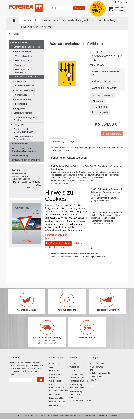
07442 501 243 (23, 179)
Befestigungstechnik (23, 113)
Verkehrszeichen (30, 20)
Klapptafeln (20, 108)
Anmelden (121, 2)
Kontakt (72, 363)
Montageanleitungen (77, 381)
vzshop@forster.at (20, 176)
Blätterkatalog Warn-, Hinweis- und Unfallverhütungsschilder (77, 396)
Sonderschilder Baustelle (26, 77)
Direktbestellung (106, 20)
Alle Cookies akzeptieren (58, 243)
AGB (51, 367)
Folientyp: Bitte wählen (105, 81)
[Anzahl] (96, 133)
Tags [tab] (72, 141)
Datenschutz (54, 370)
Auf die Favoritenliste (102, 95)
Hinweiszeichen (22, 60)
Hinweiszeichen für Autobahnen (23, 70)
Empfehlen (100, 107)
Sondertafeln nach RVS (25, 90)
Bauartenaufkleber (57, 398)
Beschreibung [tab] (58, 141)
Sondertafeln (21, 95)
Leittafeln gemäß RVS (25, 86)
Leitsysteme (19, 125)
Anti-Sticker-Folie (23, 99)
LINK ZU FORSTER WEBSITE (37, 27)
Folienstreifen (21, 104)
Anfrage (98, 101)
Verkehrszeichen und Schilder (27, 47)
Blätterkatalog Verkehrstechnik (76, 386)
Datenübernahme (57, 402)
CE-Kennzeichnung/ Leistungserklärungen (57, 388)
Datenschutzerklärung (56, 235)
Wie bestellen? (55, 381)
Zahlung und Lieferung (55, 376)
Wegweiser (20, 65)
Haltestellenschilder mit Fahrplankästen (24, 137)
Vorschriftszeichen (23, 56)
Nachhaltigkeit (55, 394)
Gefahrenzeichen (23, 51)
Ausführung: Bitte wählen (106, 88)
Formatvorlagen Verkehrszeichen (76, 376)
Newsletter (54, 405)
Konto (72, 370)
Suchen (79, 8)
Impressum (54, 363)
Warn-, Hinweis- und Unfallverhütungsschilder (68, 20)
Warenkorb (74, 367)
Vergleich (103, 112)
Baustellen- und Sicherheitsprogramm (23, 130)
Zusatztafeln (20, 81)
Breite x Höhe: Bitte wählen (105, 73)
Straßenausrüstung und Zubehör (24, 118)
